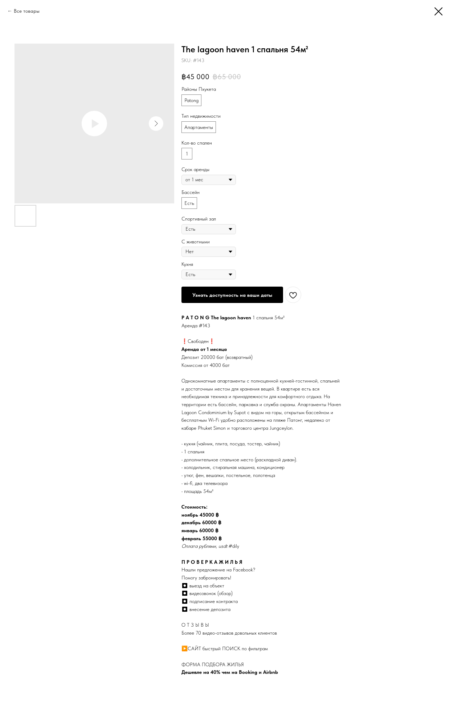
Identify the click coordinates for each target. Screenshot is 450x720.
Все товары (27, 11)
